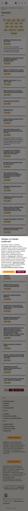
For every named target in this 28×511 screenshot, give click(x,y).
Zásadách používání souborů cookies (12, 267)
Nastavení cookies (18, 262)
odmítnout (7, 265)
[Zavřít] (26, 237)
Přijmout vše (11, 256)
